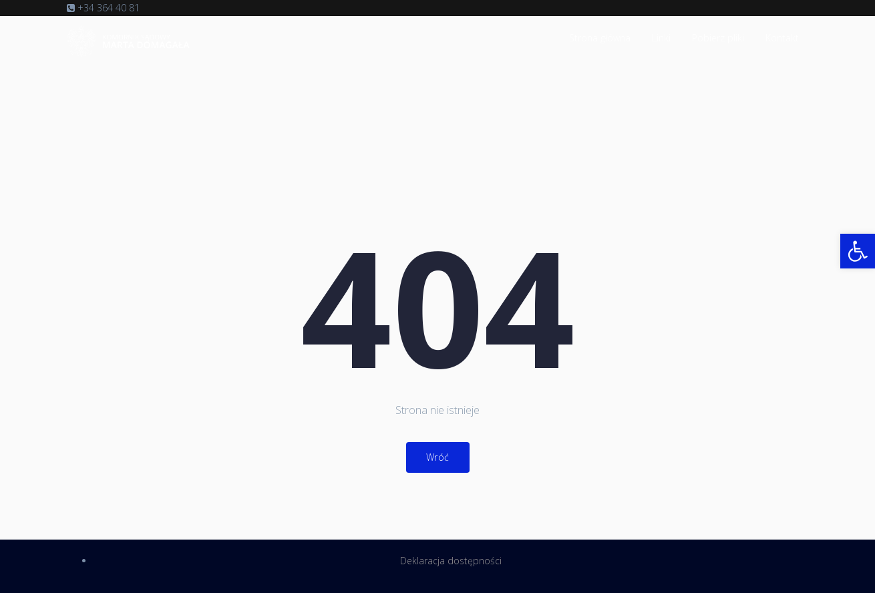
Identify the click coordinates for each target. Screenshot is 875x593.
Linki (661, 37)
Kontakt (782, 37)
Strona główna (600, 37)
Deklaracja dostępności (451, 560)
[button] (857, 251)
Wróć (438, 457)
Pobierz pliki (718, 37)
